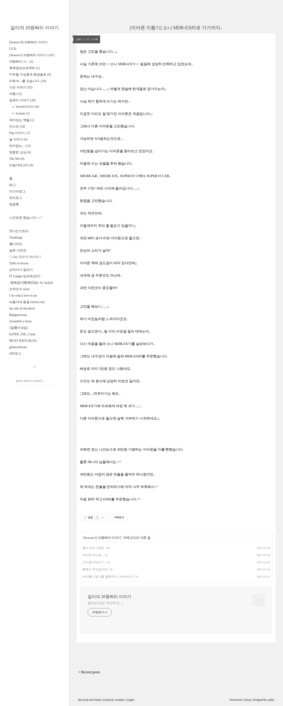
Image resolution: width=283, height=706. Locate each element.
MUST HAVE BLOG (23, 340)
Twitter (97, 699)
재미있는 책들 (21, 120)
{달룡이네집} (18, 328)
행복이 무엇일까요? (95, 569)
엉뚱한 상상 (20, 152)
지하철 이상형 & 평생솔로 (30, 74)
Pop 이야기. (19, 133)
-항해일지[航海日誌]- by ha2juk (31, 282)
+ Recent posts (89, 672)
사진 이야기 (20, 87)
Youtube (119, 699)
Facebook (108, 699)
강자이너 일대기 (21, 269)
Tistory (247, 699)
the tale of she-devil (22, 308)
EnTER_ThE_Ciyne (22, 334)
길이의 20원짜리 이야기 (34, 27)
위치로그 (15, 198)
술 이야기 (18, 139)
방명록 (14, 204)
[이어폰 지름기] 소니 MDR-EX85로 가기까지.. (176, 27)
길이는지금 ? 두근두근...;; (106, 603)
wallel (270, 699)
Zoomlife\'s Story (20, 321)
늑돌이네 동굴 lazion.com (27, 302)
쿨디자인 (15, 244)
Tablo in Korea (19, 263)
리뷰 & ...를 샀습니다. (27, 81)
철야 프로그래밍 (93, 548)
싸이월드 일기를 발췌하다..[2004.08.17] (108, 576)
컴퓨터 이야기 (22, 100)
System (22, 113)
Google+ (130, 699)
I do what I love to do (23, 295)
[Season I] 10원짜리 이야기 (31, 55)
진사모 (17, 126)
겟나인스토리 (19, 231)
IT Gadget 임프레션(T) (24, 276)
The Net (16, 158)
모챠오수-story (19, 289)
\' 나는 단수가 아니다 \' (25, 257)
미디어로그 (17, 191)
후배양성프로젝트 (24, 68)
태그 (12, 185)
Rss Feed (83, 699)
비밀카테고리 (21, 165)
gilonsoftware (18, 347)
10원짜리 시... (21, 61)
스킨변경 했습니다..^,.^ (25, 217)
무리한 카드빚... (92, 555)
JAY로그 (15, 353)
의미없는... (20, 146)
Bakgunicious (18, 315)
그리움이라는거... (94, 562)
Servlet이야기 (27, 106)
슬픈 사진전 (17, 250)
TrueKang (15, 237)
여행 (15, 94)
